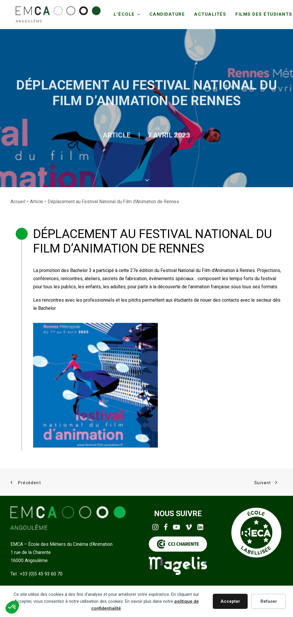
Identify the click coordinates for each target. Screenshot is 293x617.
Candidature (164, 14)
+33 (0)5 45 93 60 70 (41, 572)
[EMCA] (56, 14)
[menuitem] (124, 14)
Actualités (208, 14)
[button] (155, 527)
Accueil (17, 200)
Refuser (268, 601)
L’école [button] (124, 14)
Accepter (230, 601)
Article (105, 143)
